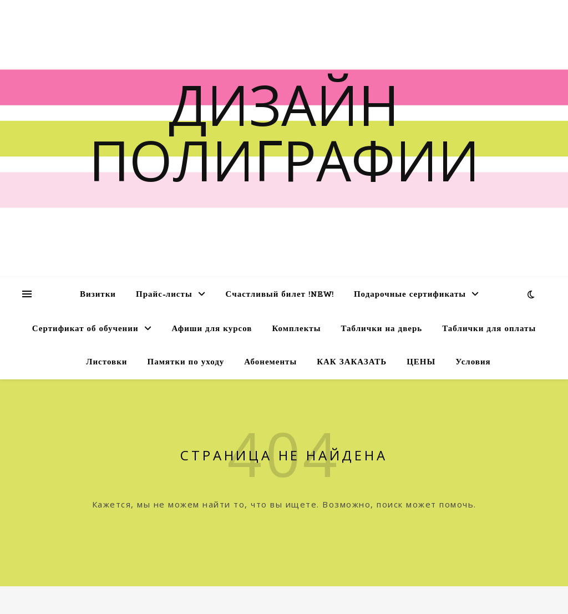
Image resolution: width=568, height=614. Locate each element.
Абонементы (270, 362)
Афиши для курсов (212, 329)
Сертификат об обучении (85, 329)
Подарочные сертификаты (410, 295)
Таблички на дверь (381, 329)
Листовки (106, 362)
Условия (472, 362)
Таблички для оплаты (489, 329)
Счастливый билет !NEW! (280, 295)
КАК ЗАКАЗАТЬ (352, 362)
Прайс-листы (164, 295)
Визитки (98, 295)
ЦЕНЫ (421, 362)
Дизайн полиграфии (284, 132)
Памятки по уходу (185, 362)
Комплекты (296, 329)
